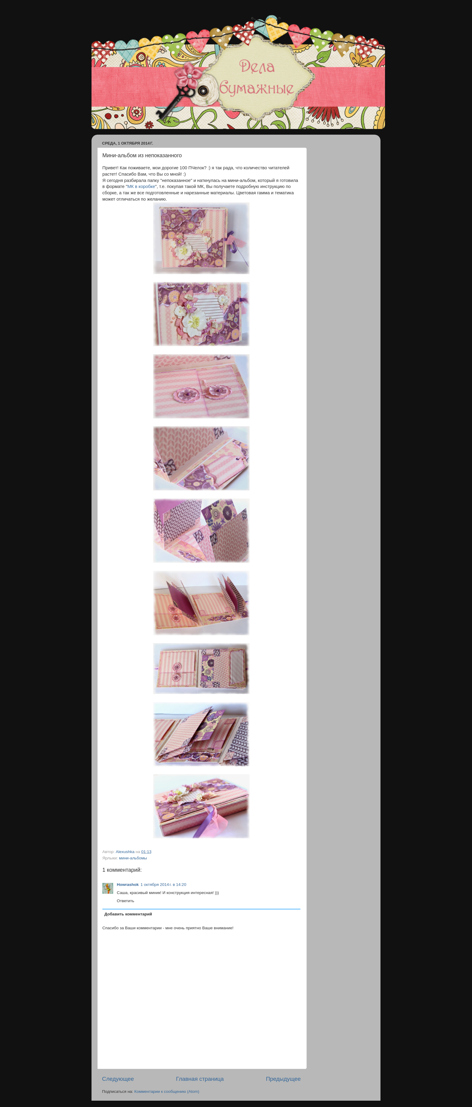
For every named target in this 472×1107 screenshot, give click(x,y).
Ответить (125, 901)
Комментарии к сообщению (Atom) (166, 1091)
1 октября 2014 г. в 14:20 (163, 884)
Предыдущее (283, 1079)
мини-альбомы (133, 858)
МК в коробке (141, 186)
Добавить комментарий (128, 914)
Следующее (118, 1079)
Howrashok (128, 884)
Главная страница (200, 1079)
